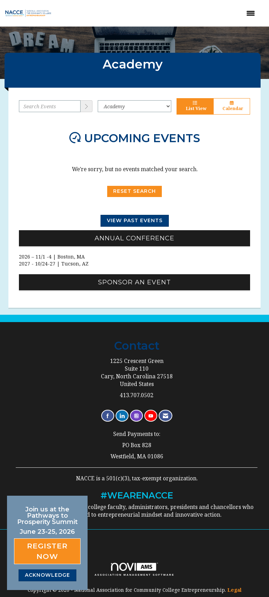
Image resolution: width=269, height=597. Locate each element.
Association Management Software (134, 569)
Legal (234, 590)
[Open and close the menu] (159, 13)
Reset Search (134, 191)
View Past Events (135, 220)
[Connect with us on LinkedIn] (122, 416)
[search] (86, 106)
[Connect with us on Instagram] (136, 416)
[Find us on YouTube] (150, 416)
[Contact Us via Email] (165, 416)
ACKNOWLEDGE (47, 575)
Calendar (231, 106)
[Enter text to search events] (50, 106)
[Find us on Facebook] (107, 416)
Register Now (47, 551)
